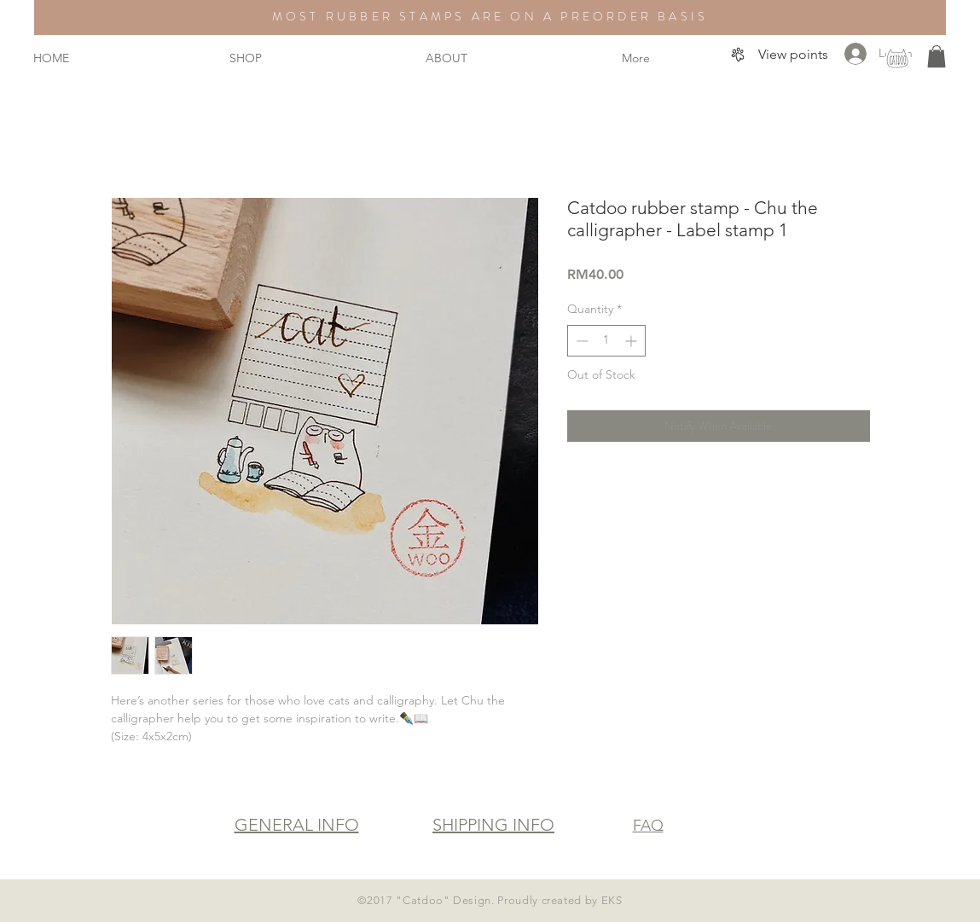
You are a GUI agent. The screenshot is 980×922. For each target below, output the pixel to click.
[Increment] (632, 341)
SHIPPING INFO (493, 825)
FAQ (648, 825)
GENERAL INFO (297, 825)
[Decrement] (580, 341)
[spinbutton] (606, 341)
